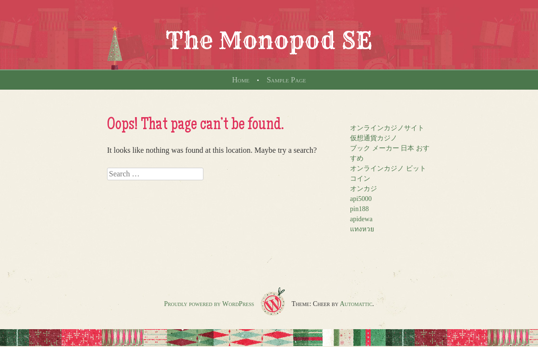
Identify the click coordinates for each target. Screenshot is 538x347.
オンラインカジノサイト (387, 128)
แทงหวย (362, 229)
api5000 (361, 198)
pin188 (359, 209)
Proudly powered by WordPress (209, 303)
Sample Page (286, 80)
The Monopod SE (269, 40)
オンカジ (363, 188)
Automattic (356, 303)
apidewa (361, 219)
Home (240, 80)
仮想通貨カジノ (373, 138)
